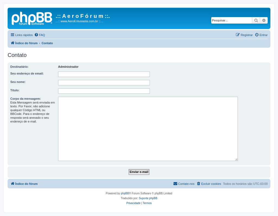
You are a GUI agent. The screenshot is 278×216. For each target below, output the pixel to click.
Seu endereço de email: (27, 73)
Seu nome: (18, 81)
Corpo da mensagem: (25, 98)
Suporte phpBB (148, 198)
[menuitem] (39, 35)
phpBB (125, 193)
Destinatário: (19, 66)
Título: (15, 90)
